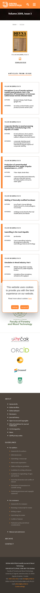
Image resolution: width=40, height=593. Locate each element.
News (11, 432)
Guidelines (10, 442)
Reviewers (12, 414)
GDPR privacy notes (15, 435)
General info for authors (18, 451)
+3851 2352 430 (13, 579)
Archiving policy (14, 429)
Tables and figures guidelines (20, 466)
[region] (20, 296)
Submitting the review (18, 515)
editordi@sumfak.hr (21, 584)
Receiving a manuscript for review (21, 508)
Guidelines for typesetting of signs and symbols (21, 475)
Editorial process (16, 455)
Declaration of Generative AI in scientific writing (20, 486)
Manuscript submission (17, 532)
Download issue (20, 62)
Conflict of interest (17, 519)
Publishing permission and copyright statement (22, 492)
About (8, 398)
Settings (15, 307)
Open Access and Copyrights (18, 420)
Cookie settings (20, 586)
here (30, 298)
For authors (13, 447)
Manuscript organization (18, 462)
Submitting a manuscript (19, 458)
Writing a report (16, 511)
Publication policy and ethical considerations (20, 524)
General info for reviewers (19, 504)
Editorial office (14, 407)
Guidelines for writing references (21, 470)
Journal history (14, 417)
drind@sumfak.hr (28, 579)
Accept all (24, 307)
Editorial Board (14, 410)
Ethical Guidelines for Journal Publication (19, 425)
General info (13, 404)
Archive (9, 538)
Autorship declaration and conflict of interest (22, 481)
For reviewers (14, 500)
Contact (9, 543)
